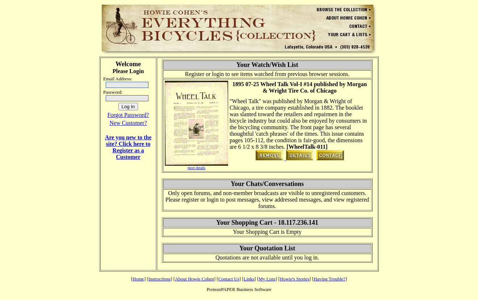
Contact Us (228, 279)
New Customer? (128, 123)
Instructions (159, 279)
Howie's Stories (294, 279)
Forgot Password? (128, 115)
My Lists (267, 279)
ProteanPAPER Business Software (239, 289)
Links (249, 279)
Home (138, 279)
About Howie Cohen (194, 279)
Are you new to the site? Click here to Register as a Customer (128, 147)
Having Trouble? (329, 279)
